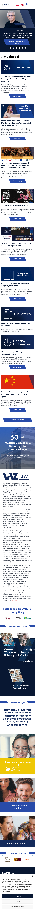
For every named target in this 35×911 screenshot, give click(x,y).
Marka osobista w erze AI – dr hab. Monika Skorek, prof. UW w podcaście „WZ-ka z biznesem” (16, 123)
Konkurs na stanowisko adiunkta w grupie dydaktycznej (15, 284)
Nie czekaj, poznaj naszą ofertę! (17, 42)
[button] (32, 876)
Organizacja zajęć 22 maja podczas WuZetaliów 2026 (15, 353)
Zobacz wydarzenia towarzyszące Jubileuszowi (17, 457)
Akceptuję (17, 896)
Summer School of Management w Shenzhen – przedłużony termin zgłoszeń (15, 394)
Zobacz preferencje (17, 907)
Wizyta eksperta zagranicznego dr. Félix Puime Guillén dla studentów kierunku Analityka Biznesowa (15, 165)
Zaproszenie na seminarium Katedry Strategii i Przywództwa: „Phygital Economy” (16, 78)
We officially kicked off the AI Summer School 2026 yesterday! (16, 244)
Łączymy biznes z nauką (18, 762)
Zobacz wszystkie (17, 420)
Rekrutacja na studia (18, 807)
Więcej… (15, 600)
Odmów (17, 901)
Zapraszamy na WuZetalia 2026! (14, 205)
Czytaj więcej (17, 96)
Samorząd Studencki (18, 843)
